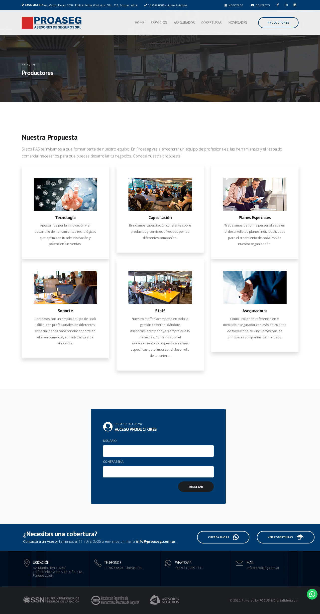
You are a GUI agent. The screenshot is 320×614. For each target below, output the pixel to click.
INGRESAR (193, 486)
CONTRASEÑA (110, 461)
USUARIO (107, 440)
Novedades (237, 22)
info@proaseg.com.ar (158, 541)
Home (139, 22)
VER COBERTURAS (283, 537)
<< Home (28, 64)
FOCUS (264, 600)
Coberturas (211, 22)
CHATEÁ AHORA (220, 537)
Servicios (159, 22)
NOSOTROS (233, 5)
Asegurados (184, 22)
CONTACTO (260, 5)
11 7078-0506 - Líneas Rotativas (167, 5)
